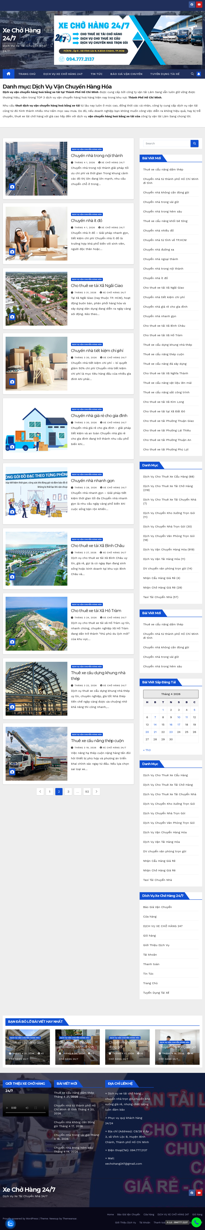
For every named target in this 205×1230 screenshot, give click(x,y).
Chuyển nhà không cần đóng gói (166, 192)
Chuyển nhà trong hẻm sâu (162, 211)
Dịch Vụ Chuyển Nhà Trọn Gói (164, 526)
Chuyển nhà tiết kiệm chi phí (97, 350)
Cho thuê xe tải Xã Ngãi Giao (97, 285)
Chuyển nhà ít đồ (86, 220)
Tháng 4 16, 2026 (173, 1053)
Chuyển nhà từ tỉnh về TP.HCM (165, 240)
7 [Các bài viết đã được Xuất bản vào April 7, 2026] (155, 717)
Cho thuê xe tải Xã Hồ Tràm (96, 610)
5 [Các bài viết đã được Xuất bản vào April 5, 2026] (194, 710)
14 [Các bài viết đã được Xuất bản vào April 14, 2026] (155, 724)
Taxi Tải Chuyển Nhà (157, 597)
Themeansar (70, 1218)
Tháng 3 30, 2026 (86, 357)
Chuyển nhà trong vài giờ (161, 202)
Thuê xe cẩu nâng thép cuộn (97, 740)
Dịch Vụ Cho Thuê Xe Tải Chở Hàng (168, 486)
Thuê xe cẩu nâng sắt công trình (166, 392)
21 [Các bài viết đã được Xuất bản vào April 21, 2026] (155, 732)
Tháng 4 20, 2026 (74, 1053)
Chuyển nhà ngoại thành (160, 259)
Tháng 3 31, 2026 (86, 292)
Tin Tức (97, 74)
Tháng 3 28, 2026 (86, 487)
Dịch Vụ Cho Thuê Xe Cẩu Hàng (165, 476)
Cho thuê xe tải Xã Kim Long (163, 402)
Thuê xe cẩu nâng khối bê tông (165, 221)
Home (110, 1214)
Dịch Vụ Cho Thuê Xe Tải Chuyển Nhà (169, 499)
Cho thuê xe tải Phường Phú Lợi (166, 449)
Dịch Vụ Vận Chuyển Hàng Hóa (87, 149)
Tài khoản (150, 954)
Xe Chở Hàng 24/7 (29, 1189)
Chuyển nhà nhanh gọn (92, 480)
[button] (192, 74)
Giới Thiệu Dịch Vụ (156, 945)
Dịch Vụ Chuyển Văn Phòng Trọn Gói (169, 536)
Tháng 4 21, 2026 (24, 1053)
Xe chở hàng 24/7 (111, 162)
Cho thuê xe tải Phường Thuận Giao (168, 421)
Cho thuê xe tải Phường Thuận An (167, 440)
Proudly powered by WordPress (21, 1218)
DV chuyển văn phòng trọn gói (164, 568)
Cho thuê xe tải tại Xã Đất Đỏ (164, 411)
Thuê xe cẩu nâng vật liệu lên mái (167, 382)
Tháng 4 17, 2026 (123, 1053)
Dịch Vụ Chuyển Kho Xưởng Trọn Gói (169, 513)
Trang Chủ (27, 74)
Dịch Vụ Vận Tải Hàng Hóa (161, 559)
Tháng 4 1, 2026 (85, 162)
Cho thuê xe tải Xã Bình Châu (97, 545)
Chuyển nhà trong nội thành (97, 155)
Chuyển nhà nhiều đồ (158, 230)
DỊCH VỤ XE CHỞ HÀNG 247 (63, 74)
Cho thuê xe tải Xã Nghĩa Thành (165, 373)
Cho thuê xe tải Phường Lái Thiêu (167, 430)
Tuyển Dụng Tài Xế (165, 74)
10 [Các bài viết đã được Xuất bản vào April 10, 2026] (178, 717)
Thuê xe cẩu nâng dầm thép (163, 169)
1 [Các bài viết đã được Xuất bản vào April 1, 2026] (163, 710)
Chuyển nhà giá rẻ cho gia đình (99, 415)
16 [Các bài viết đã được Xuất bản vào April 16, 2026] (171, 724)
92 (87, 791)
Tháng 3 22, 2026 (86, 685)
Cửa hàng (150, 916)
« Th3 (147, 750)
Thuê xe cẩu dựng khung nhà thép (167, 344)
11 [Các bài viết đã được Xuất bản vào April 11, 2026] (187, 717)
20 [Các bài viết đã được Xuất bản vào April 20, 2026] (147, 732)
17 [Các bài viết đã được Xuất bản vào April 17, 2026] (178, 724)
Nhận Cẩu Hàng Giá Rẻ (159, 578)
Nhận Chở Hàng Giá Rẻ (159, 587)
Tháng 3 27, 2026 (86, 552)
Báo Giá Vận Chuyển (126, 74)
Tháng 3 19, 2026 (86, 747)
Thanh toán (151, 964)
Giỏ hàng (149, 935)
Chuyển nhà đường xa (158, 249)
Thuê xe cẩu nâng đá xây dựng (165, 363)
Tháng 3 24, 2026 (86, 617)
